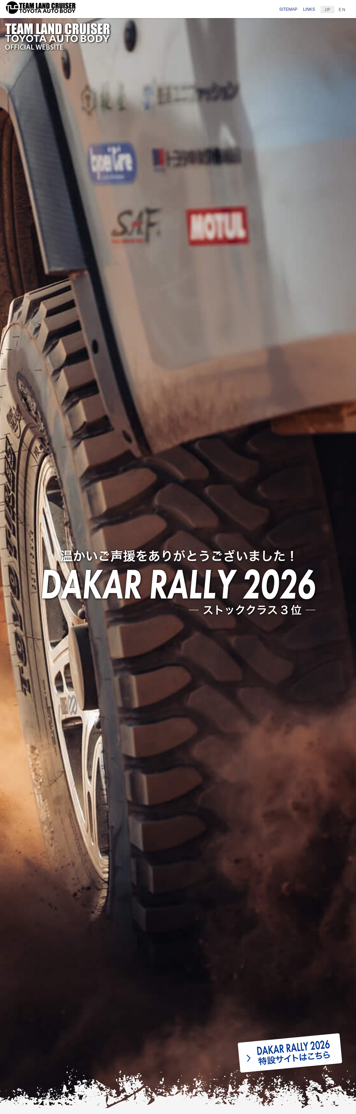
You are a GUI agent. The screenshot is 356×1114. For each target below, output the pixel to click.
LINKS (309, 9)
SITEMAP (288, 9)
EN (342, 9)
